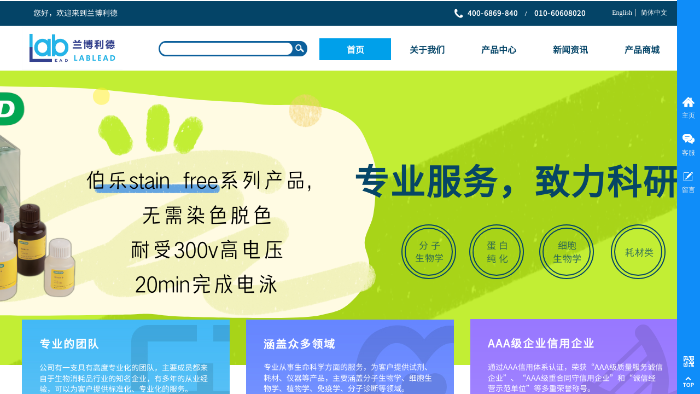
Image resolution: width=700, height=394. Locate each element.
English (622, 12)
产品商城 (642, 49)
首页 (355, 49)
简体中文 (654, 12)
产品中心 (498, 49)
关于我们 (427, 49)
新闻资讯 (570, 49)
